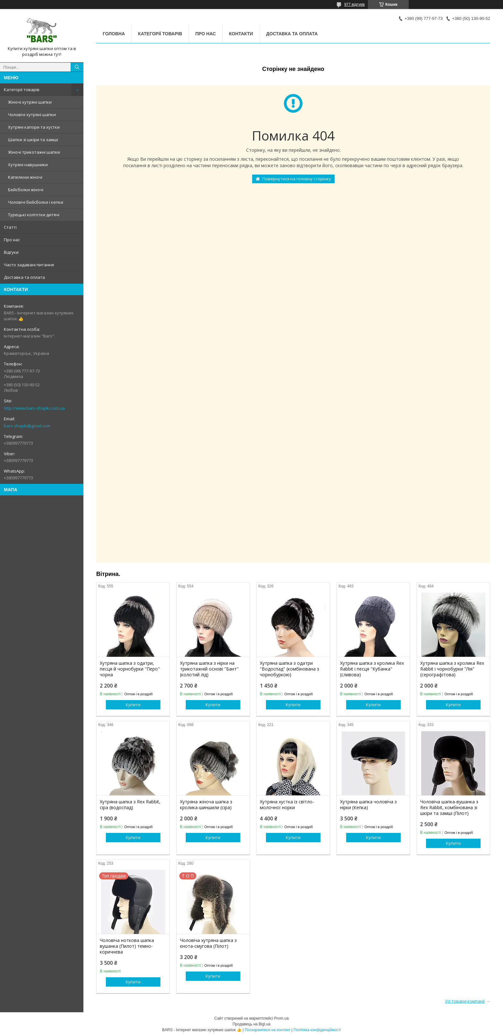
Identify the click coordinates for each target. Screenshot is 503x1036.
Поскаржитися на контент (267, 1030)
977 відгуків (354, 4)
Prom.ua (281, 1018)
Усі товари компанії (465, 1001)
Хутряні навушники (28, 164)
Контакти (241, 33)
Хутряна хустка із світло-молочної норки (287, 804)
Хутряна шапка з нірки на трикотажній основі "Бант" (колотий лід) (209, 669)
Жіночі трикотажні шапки (34, 152)
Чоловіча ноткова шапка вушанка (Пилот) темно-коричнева (127, 946)
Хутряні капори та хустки (34, 127)
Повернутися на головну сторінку (296, 179)
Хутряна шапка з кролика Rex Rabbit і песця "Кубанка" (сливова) (372, 669)
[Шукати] (77, 67)
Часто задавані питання (29, 265)
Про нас (12, 240)
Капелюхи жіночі (25, 177)
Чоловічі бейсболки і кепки (35, 202)
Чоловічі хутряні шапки (32, 114)
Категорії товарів (21, 89)
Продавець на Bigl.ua (251, 1024)
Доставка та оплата (24, 277)
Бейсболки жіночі (25, 190)
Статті (10, 227)
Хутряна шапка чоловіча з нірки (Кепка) (368, 804)
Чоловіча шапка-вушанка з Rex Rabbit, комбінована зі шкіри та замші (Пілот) (449, 807)
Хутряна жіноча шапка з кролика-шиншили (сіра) (206, 804)
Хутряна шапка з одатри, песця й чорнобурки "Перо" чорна (130, 669)
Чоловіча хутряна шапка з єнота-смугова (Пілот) (208, 943)
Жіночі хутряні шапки (30, 102)
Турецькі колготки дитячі (33, 215)
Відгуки (11, 252)
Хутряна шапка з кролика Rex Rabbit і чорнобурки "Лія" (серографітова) (452, 669)
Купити (133, 704)
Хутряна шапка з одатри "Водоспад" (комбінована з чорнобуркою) (289, 669)
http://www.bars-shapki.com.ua (34, 408)
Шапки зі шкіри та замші (33, 139)
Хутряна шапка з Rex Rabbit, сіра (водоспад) (130, 804)
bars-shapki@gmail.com (27, 426)
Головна (114, 33)
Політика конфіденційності (317, 1030)
